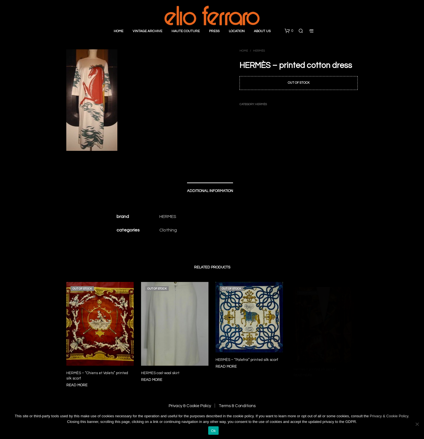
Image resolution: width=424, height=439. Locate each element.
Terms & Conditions (237, 406)
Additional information (210, 191)
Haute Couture (186, 31)
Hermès (259, 50)
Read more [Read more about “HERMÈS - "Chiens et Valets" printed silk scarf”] (76, 385)
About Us (262, 31)
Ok (213, 431)
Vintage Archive (147, 31)
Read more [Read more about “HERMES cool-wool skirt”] (153, 377)
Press (214, 31)
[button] (289, 31)
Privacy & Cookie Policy (190, 406)
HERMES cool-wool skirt (161, 371)
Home (118, 31)
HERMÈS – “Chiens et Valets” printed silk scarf (97, 375)
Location (237, 31)
